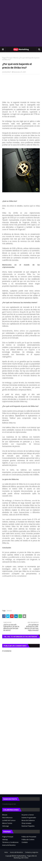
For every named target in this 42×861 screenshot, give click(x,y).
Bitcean (4, 815)
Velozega (5, 826)
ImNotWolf (7, 72)
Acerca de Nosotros (9, 845)
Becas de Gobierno (28, 820)
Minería (15, 58)
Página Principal (7, 58)
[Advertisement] (21, 23)
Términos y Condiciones (10, 842)
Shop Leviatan (26, 823)
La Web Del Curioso (8, 820)
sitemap (5, 839)
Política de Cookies (28, 839)
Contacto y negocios (31, 852)
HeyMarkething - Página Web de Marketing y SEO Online (25, 857)
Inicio (6, 852)
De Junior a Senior (28, 815)
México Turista (7, 823)
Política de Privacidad (29, 837)
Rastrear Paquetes (28, 826)
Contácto (25, 842)
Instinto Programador (29, 818)
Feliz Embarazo (7, 818)
